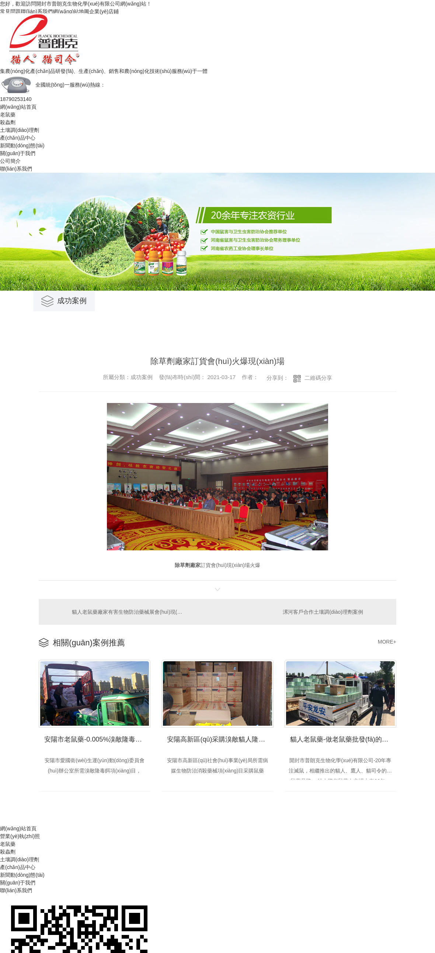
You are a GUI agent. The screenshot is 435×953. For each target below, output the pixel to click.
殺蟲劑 (7, 122)
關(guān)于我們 (17, 153)
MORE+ (387, 642)
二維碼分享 (318, 378)
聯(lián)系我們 (37, 11)
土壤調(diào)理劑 (19, 130)
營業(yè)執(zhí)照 (20, 836)
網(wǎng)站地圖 (71, 11)
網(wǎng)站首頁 (18, 107)
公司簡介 (10, 161)
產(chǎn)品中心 (17, 138)
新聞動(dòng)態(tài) (22, 145)
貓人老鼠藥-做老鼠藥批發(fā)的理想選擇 (343, 739)
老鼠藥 (7, 115)
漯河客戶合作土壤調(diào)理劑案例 (323, 611)
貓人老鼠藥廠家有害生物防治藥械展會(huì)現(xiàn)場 (128, 611)
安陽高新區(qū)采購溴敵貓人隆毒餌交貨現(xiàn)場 (220, 739)
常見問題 (10, 11)
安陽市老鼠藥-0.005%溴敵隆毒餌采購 (97, 739)
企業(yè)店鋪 (104, 11)
